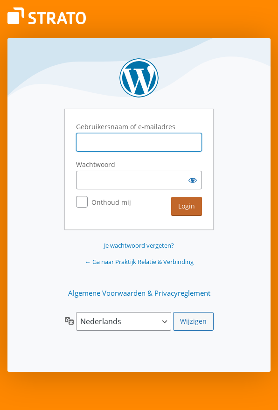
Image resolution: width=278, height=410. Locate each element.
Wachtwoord (95, 164)
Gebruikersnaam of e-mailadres (125, 126)
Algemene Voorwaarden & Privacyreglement (139, 293)
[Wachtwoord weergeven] (192, 180)
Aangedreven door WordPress (139, 77)
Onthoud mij (111, 202)
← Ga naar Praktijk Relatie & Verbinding (139, 261)
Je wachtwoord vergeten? (139, 245)
